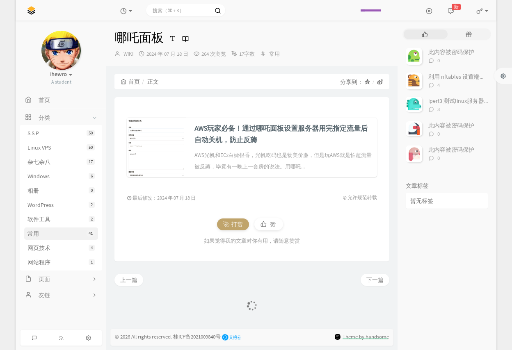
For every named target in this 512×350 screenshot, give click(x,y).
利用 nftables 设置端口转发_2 (465, 76)
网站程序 (61, 262)
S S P (61, 133)
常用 (61, 233)
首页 (130, 81)
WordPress (61, 205)
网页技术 (61, 248)
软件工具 (61, 219)
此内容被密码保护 (451, 52)
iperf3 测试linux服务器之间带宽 (467, 101)
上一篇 (128, 280)
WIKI (128, 53)
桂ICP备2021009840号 (197, 336)
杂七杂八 (61, 162)
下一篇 (375, 280)
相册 (61, 190)
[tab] (425, 34)
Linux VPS (61, 147)
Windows (61, 176)
